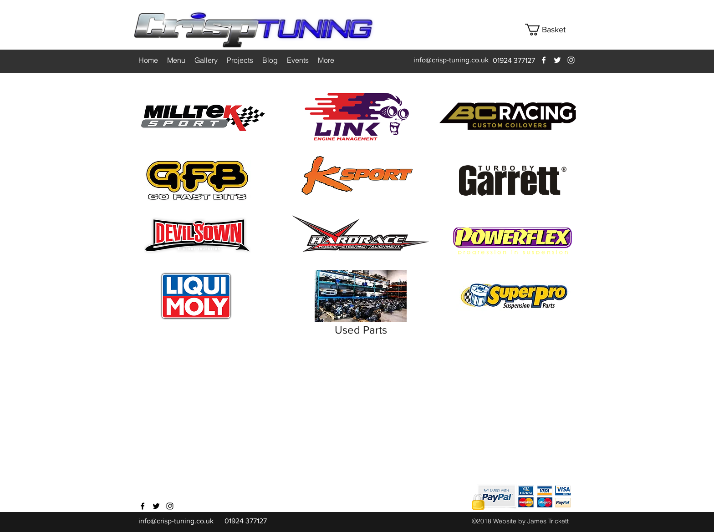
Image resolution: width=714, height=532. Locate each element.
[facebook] (543, 60)
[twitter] (557, 60)
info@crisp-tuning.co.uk (451, 60)
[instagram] (571, 60)
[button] (552, 29)
